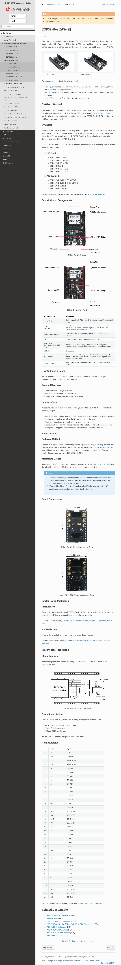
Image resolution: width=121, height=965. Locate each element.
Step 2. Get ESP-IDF (11, 91)
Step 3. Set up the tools (12, 94)
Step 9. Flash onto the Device (15, 117)
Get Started (6, 33)
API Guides (7, 138)
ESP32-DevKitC (11, 47)
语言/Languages (8, 163)
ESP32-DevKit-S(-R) (12, 60)
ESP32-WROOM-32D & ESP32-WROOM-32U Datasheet (68, 924)
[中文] (44, 36)
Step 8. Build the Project (13, 114)
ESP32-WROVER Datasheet (56, 930)
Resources (6, 152)
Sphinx (53, 961)
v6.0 (58, 21)
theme (65, 961)
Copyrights (7, 156)
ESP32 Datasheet (51, 918)
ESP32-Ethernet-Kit (13, 57)
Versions (6, 149)
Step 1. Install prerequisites (14, 87)
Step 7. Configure (10, 110)
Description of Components (91, 903)
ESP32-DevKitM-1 (12, 80)
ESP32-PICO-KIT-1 (12, 73)
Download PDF (108, 963)
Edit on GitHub (107, 5)
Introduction (8, 36)
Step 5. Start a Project (12, 103)
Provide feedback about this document (78, 941)
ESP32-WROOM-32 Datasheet (57, 921)
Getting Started (12, 63)
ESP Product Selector (53, 936)
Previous (47, 947)
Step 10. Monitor (10, 121)
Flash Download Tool (101, 464)
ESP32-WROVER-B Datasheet (57, 933)
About (5, 159)
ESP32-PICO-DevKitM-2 (14, 77)
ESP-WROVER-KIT (12, 50)
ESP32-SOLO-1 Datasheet (55, 927)
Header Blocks (81, 330)
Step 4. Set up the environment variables (15, 99)
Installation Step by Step (13, 84)
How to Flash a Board (102, 113)
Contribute (7, 145)
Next (110, 947)
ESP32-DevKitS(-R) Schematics (57, 916)
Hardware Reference (14, 67)
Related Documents (14, 70)
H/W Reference (8, 135)
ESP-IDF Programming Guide (18, 7)
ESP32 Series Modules (95, 194)
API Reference (8, 131)
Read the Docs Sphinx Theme (88, 961)
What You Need (10, 40)
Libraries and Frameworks (12, 142)
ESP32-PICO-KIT (12, 53)
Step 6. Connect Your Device (14, 107)
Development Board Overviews (14, 44)
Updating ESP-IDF (10, 124)
